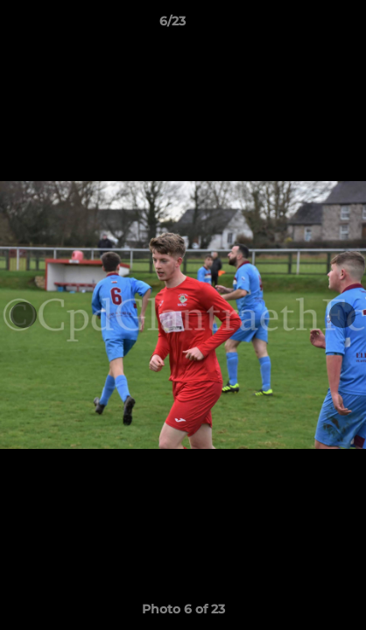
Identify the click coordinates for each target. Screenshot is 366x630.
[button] (302, 25)
